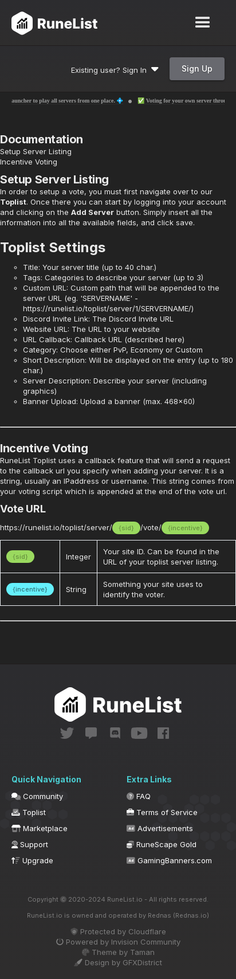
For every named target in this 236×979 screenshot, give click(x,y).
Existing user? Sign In (115, 70)
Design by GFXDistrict (118, 962)
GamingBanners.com (169, 860)
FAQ (139, 796)
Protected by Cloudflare (118, 931)
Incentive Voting (28, 161)
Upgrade (32, 860)
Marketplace (39, 828)
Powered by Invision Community (118, 941)
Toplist (13, 201)
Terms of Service (162, 812)
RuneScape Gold (161, 844)
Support (29, 844)
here (174, 339)
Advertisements (160, 828)
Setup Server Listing (36, 151)
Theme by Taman (118, 952)
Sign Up (197, 68)
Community (37, 796)
